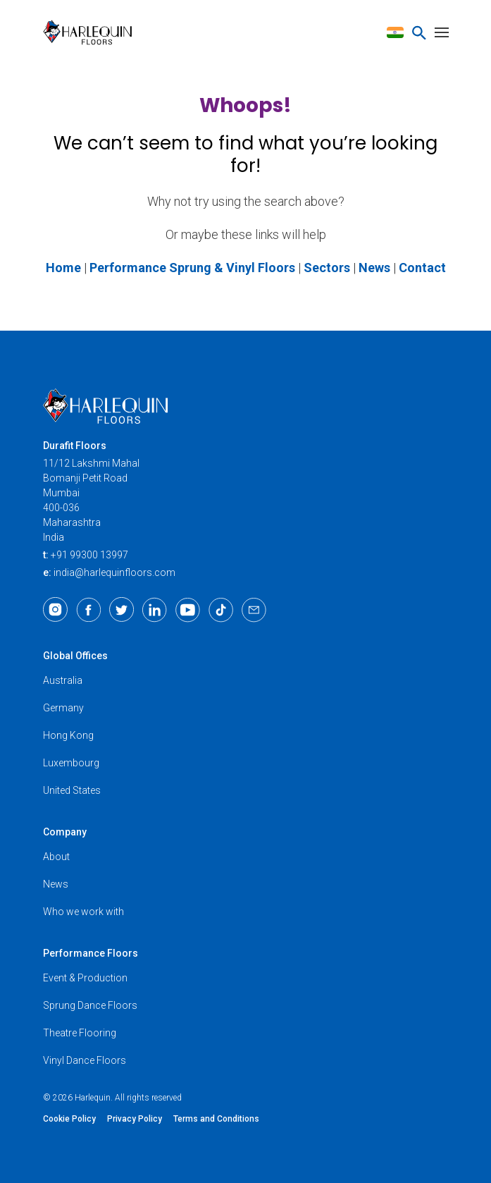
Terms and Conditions (216, 1119)
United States (72, 790)
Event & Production (85, 977)
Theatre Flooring (79, 1032)
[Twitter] (121, 610)
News (55, 884)
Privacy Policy (134, 1119)
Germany (63, 707)
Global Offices (75, 655)
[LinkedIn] (154, 610)
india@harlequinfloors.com (114, 572)
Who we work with (83, 911)
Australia (62, 680)
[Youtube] (187, 610)
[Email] (254, 610)
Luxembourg (71, 762)
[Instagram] (55, 610)
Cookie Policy (69, 1119)
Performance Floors (90, 953)
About (56, 856)
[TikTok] (221, 610)
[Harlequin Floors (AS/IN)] (92, 32)
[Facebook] (88, 610)
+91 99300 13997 (89, 554)
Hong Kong (68, 735)
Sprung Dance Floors (90, 1005)
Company (65, 832)
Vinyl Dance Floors (84, 1060)
